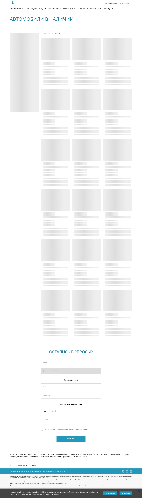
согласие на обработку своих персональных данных (68, 429)
